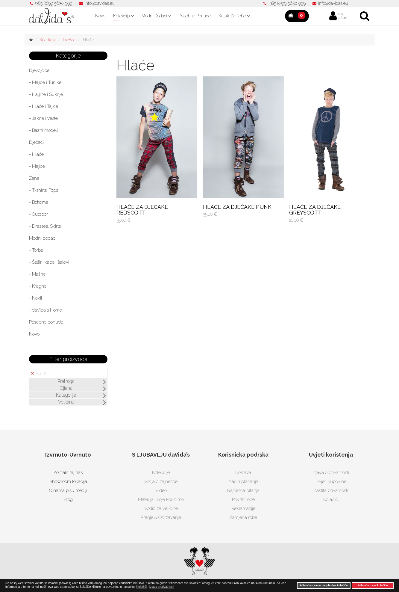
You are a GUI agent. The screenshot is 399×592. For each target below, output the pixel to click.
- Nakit (35, 298)
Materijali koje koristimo (161, 499)
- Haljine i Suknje (46, 94)
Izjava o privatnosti (330, 472)
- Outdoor (38, 214)
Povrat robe (243, 499)
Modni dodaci (154, 15)
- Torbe (36, 250)
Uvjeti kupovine (330, 481)
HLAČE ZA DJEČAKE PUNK (237, 207)
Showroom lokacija (68, 481)
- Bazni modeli (43, 130)
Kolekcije (161, 472)
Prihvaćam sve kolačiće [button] (372, 585)
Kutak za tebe (232, 15)
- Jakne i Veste (43, 118)
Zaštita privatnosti (330, 490)
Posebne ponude (195, 15)
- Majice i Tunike (45, 82)
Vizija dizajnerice (160, 481)
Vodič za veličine (161, 508)
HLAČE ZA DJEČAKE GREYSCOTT (315, 210)
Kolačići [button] (141, 586)
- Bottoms (38, 202)
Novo (100, 15)
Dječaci (69, 39)
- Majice (37, 166)
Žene (34, 178)
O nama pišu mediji (68, 490)
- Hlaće (36, 154)
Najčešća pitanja (243, 490)
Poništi (39, 373)
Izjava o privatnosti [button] (161, 586)
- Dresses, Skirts (45, 226)
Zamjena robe (243, 517)
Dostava (243, 472)
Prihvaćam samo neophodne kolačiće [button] (324, 585)
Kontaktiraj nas (68, 472)
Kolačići (331, 499)
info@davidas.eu (100, 3)
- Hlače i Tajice (43, 106)
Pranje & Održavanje (161, 517)
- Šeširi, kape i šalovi (49, 262)
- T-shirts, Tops (43, 190)
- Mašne (37, 274)
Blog (68, 499)
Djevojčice (39, 70)
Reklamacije (243, 508)
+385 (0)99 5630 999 (53, 3)
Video (161, 490)
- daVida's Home (45, 310)
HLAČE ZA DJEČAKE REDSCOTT (142, 210)
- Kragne (37, 286)
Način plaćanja (243, 481)
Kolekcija (121, 15)
